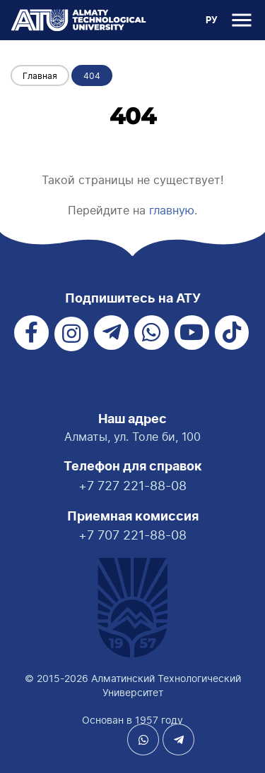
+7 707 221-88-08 (132, 535)
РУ (212, 20)
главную (171, 210)
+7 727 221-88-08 (132, 485)
